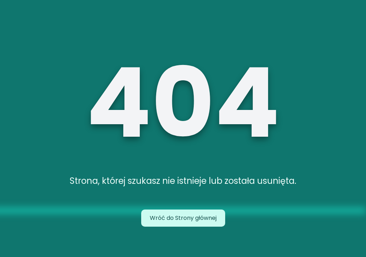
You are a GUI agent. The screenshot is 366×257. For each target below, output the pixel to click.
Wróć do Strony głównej (183, 218)
